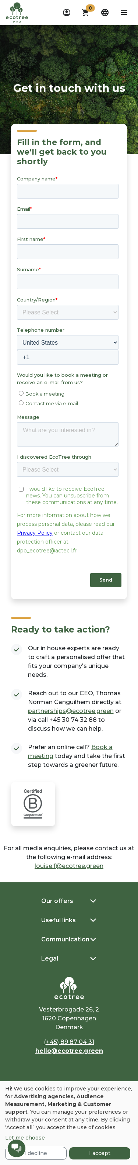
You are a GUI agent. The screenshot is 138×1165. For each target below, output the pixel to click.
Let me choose (25, 1137)
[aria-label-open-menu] (124, 12)
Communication (65, 939)
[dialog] (69, 1123)
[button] (86, 12)
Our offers (57, 900)
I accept (99, 1153)
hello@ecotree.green (69, 1050)
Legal (49, 958)
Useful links (58, 920)
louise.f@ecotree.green (69, 865)
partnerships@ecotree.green (71, 710)
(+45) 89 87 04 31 (69, 1041)
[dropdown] (67, 12)
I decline (35, 1153)
